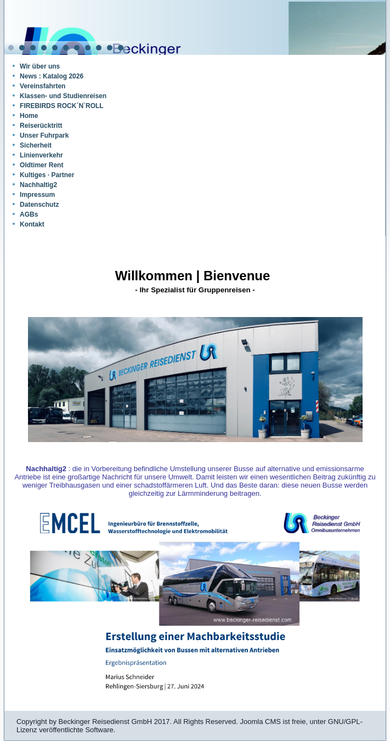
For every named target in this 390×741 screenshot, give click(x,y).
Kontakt (32, 224)
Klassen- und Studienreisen (63, 96)
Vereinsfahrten (42, 86)
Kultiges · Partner (47, 175)
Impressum (37, 195)
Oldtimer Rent (41, 165)
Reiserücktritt (41, 125)
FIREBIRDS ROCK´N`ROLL (62, 106)
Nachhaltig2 (38, 185)
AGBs (29, 214)
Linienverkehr (41, 155)
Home (29, 116)
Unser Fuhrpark (44, 135)
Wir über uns (40, 66)
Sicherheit (36, 145)
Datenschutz (39, 204)
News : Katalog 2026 (51, 76)
